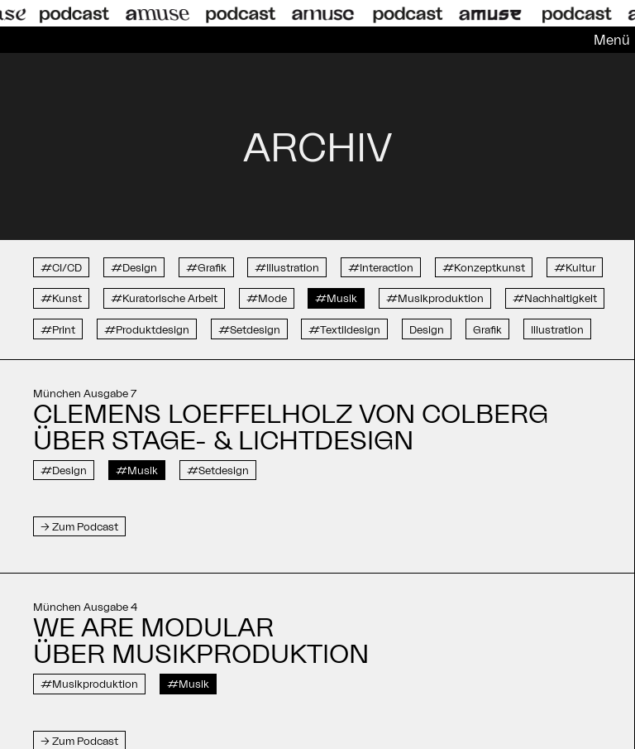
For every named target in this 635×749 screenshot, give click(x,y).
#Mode (266, 298)
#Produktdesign (146, 329)
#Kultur (574, 267)
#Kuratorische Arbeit (164, 298)
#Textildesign (344, 329)
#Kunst (61, 298)
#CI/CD (61, 267)
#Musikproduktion (435, 298)
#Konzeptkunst (483, 267)
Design (426, 329)
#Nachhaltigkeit (555, 298)
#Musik (336, 298)
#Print (58, 329)
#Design (134, 267)
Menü (612, 39)
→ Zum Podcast (79, 526)
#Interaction (380, 267)
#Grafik (206, 267)
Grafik (487, 329)
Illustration (557, 329)
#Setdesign (249, 329)
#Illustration (287, 267)
